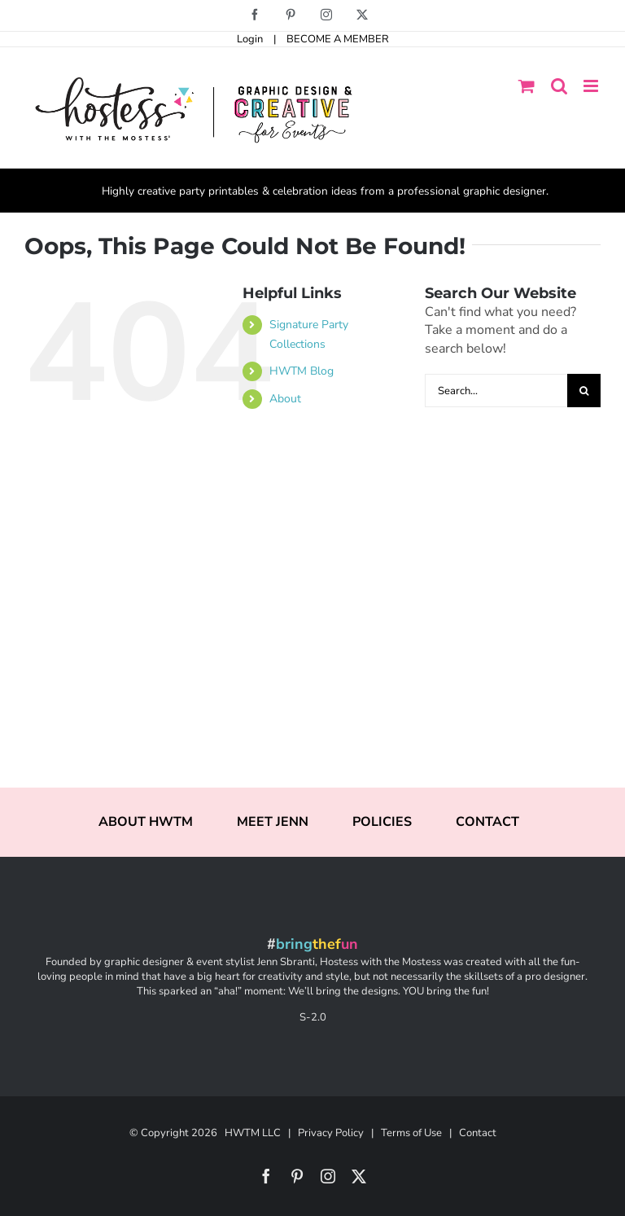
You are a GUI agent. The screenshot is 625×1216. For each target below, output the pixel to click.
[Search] (584, 390)
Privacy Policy (331, 1133)
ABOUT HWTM (145, 822)
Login (250, 39)
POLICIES (382, 822)
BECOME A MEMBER (337, 39)
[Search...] (496, 390)
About (285, 398)
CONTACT (487, 822)
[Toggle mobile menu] (592, 85)
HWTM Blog (301, 371)
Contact (477, 1133)
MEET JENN (272, 822)
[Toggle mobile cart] (526, 85)
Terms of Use (411, 1133)
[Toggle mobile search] (559, 85)
